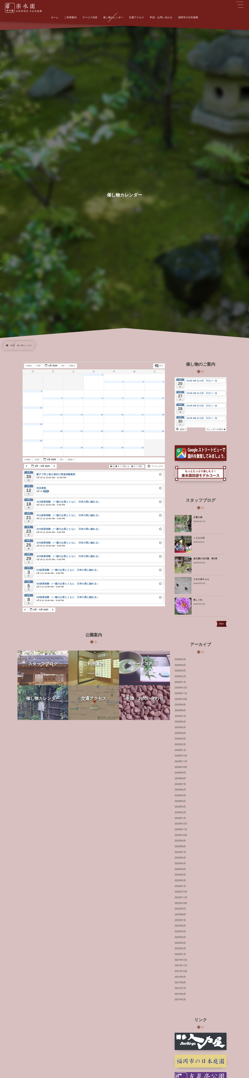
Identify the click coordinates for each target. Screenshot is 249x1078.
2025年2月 (180, 744)
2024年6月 (180, 789)
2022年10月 (181, 903)
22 (102, 431)
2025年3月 (180, 738)
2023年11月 (181, 829)
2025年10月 (181, 699)
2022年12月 (181, 891)
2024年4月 (180, 801)
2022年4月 (180, 937)
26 (41, 441)
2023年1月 (180, 886)
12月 (38, 366)
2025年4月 (180, 733)
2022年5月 (180, 931)
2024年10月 (181, 767)
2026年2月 (180, 676)
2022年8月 (180, 914)
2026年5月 (180, 659)
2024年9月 (180, 772)
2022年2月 (180, 948)
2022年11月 (181, 897)
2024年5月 (180, 795)
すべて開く (137, 466)
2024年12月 (181, 755)
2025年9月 (180, 704)
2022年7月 (180, 920)
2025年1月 (180, 750)
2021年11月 (181, 965)
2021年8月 (180, 982)
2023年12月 (181, 823)
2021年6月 (180, 994)
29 (102, 448)
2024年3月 (180, 806)
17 (143, 415)
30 (122, 448)
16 (122, 415)
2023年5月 (180, 863)
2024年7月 (180, 784)
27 (61, 448)
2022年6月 (180, 925)
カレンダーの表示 (215, 429)
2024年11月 (181, 761)
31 (143, 448)
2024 (29, 366)
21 (82, 431)
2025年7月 (180, 716)
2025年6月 (180, 721)
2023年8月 (180, 846)
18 (163, 415)
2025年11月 (181, 693)
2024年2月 (180, 812)
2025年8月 (180, 710)
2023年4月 (180, 869)
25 (163, 431)
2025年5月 (180, 727)
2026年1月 (180, 682)
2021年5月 (180, 999)
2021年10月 (181, 971)
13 (61, 415)
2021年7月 (180, 988)
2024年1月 (180, 818)
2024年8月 (180, 778)
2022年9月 (180, 908)
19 (41, 424)
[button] (181, 429)
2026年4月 (180, 665)
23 (122, 431)
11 (163, 398)
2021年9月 (180, 977)
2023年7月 (180, 852)
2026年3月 (180, 670)
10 (143, 398)
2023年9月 (180, 840)
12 (41, 408)
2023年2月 (180, 880)
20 (61, 431)
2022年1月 (180, 954)
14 (82, 415)
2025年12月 (181, 687)
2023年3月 (180, 874)
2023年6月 (180, 857)
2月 (63, 366)
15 (102, 415)
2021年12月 (181, 960)
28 (82, 448)
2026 (72, 366)
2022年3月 (180, 943)
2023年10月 (181, 835)
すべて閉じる (122, 466)
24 (143, 431)
